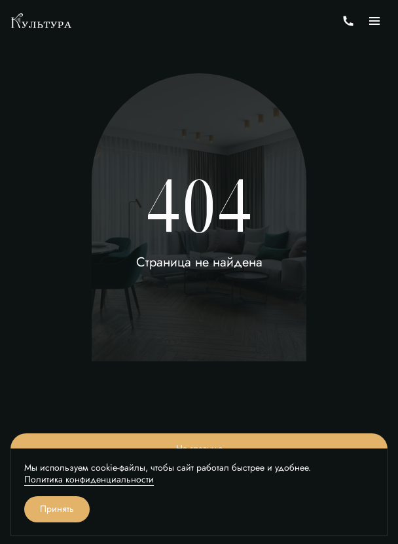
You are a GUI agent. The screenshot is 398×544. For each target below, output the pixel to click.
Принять (57, 509)
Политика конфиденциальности (89, 479)
